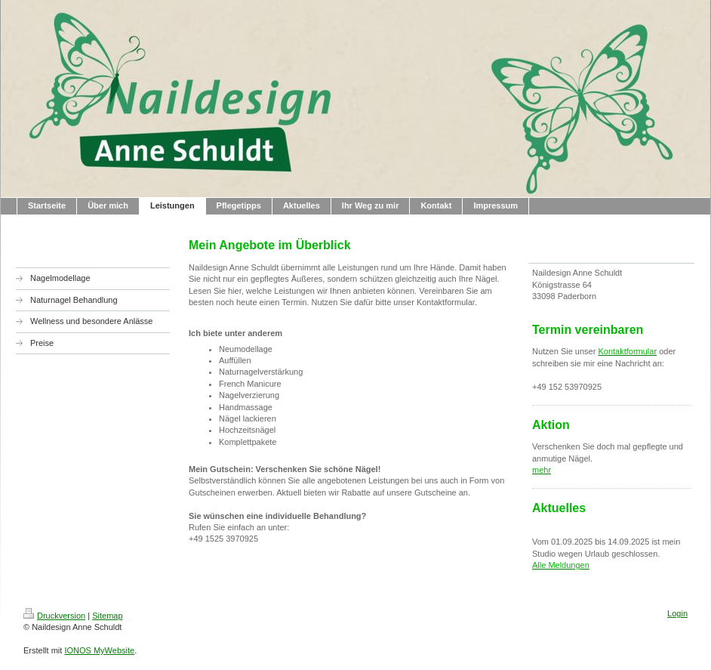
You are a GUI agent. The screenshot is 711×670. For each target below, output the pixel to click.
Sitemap (107, 615)
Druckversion (54, 615)
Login (677, 613)
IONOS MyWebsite (99, 650)
